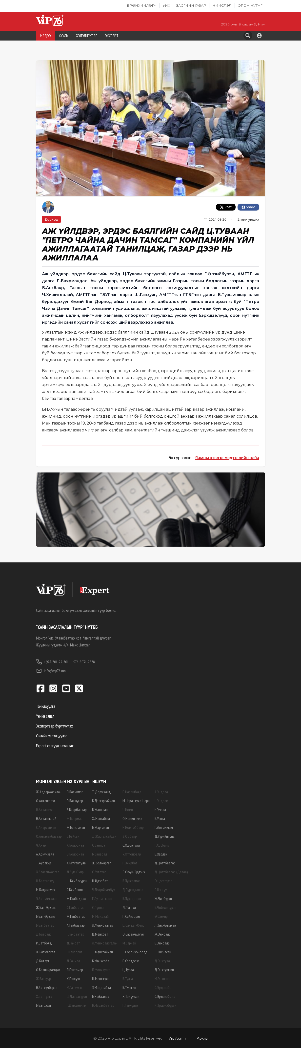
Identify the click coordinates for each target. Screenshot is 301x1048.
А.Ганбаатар (76, 925)
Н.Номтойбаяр (133, 827)
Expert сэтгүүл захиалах (55, 746)
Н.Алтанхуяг (45, 809)
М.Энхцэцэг (163, 978)
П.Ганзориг (74, 951)
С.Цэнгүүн (161, 889)
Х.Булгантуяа (76, 862)
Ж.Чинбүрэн (163, 898)
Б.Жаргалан (100, 827)
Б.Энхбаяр (162, 943)
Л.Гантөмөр (75, 969)
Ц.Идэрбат (100, 880)
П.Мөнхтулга (101, 969)
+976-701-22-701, (52, 662)
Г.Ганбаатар (75, 934)
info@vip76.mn (51, 671)
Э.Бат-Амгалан (46, 898)
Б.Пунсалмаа (131, 880)
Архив (202, 1038)
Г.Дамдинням (76, 1005)
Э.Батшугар (75, 800)
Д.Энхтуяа (162, 960)
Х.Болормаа (75, 845)
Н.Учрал (160, 809)
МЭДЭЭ (45, 35)
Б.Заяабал (99, 854)
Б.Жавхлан (100, 809)
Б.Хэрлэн (161, 854)
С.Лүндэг (98, 907)
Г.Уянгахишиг (164, 827)
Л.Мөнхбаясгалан (105, 943)
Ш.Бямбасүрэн (77, 880)
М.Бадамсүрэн (46, 889)
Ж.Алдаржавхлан (48, 791)
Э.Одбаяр (129, 836)
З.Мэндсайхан (102, 987)
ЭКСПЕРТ (112, 35)
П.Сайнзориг (131, 916)
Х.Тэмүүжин (130, 996)
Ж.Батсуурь (44, 978)
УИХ (166, 5)
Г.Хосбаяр (162, 845)
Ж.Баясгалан (76, 827)
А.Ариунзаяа (45, 854)
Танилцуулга (45, 706)
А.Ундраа (161, 791)
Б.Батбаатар (45, 925)
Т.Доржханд (101, 791)
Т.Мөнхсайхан (102, 951)
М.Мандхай (100, 916)
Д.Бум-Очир (75, 871)
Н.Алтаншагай (46, 818)
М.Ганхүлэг (74, 987)
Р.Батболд (44, 943)
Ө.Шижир (161, 916)
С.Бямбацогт (76, 889)
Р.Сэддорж (130, 960)
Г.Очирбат (130, 862)
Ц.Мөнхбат (100, 934)
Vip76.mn (177, 1038)
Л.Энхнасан (163, 951)
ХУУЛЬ (63, 35)
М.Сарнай (129, 943)
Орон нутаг (250, 5)
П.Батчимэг (75, 791)
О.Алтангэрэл (46, 800)
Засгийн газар (191, 5)
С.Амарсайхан (46, 827)
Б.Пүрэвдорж (131, 898)
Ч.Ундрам (161, 800)
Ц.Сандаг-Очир (133, 925)
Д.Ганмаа (73, 960)
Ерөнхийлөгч (142, 5)
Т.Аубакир (43, 862)
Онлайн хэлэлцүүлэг (51, 736)
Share (248, 207)
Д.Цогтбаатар (165, 862)
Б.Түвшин (129, 987)
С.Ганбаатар (75, 907)
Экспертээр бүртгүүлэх (54, 726)
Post (226, 207)
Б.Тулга (127, 978)
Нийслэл (222, 5)
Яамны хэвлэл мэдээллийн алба (227, 457)
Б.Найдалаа (100, 996)
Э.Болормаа (75, 854)
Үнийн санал (45, 716)
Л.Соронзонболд (134, 951)
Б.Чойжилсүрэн (165, 907)
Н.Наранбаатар (103, 1005)
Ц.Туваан (129, 969)
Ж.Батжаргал (45, 951)
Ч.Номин (128, 809)
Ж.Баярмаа (74, 818)
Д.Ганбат (73, 943)
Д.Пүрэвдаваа (132, 889)
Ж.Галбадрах (76, 898)
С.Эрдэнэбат (164, 987)
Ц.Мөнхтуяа (100, 978)
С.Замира (98, 845)
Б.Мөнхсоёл (100, 960)
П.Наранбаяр (131, 791)
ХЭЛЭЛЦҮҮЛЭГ (86, 35)
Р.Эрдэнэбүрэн (165, 1005)
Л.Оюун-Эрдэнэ (133, 871)
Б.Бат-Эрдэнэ (46, 916)
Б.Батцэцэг (43, 1005)
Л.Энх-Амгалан (165, 925)
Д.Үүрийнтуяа (165, 836)
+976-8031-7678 (83, 661)
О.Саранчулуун (133, 934)
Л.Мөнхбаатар (102, 925)
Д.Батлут (42, 960)
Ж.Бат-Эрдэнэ (46, 907)
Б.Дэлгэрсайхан (103, 800)
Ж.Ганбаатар (76, 916)
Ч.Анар (41, 845)
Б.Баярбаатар (77, 809)
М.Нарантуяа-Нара (136, 800)
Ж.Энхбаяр (163, 934)
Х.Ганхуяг (73, 978)
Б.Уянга (160, 818)
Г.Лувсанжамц (102, 898)
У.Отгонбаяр (131, 854)
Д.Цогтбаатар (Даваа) (171, 871)
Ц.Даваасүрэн (77, 996)
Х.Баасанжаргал (47, 871)
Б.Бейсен (73, 836)
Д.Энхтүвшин (164, 969)
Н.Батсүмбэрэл (46, 987)
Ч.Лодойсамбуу (103, 889)
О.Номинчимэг (132, 818)
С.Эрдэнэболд (165, 996)
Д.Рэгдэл (129, 907)
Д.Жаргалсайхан (104, 836)
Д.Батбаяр (44, 934)
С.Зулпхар (99, 871)
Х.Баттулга (44, 996)
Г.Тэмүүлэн (130, 1005)
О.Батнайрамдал (48, 969)
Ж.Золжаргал (101, 862)
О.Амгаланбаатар (49, 836)
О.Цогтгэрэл (163, 880)
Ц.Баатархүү (45, 880)
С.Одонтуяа (131, 845)
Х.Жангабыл (101, 818)
